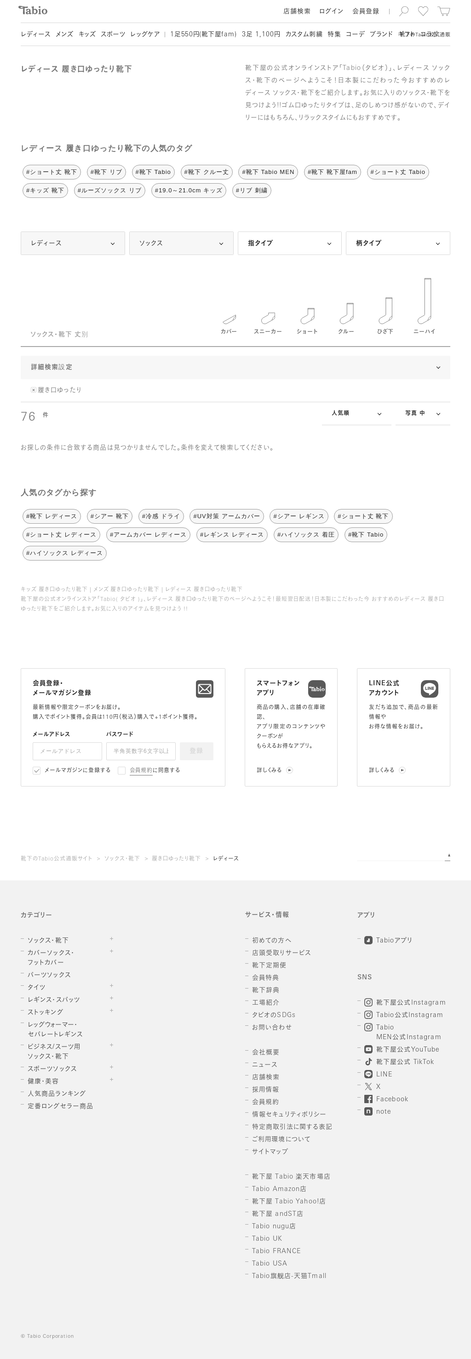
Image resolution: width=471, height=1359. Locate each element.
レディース (226, 859)
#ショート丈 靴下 (51, 171)
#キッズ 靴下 (45, 190)
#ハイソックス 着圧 (306, 534)
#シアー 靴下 (110, 516)
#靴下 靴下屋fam (332, 171)
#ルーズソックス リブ (110, 190)
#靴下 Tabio (153, 171)
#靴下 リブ (106, 171)
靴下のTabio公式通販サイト (56, 859)
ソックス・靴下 (122, 859)
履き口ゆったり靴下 (176, 859)
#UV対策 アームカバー (226, 516)
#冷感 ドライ (161, 516)
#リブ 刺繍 (252, 190)
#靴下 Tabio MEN (268, 171)
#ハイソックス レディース (64, 552)
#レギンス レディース (232, 534)
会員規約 (141, 771)
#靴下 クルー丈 (206, 171)
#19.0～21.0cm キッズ (189, 190)
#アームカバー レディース (148, 534)
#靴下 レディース (51, 516)
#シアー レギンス (298, 516)
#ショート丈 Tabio (398, 171)
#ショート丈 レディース (61, 534)
